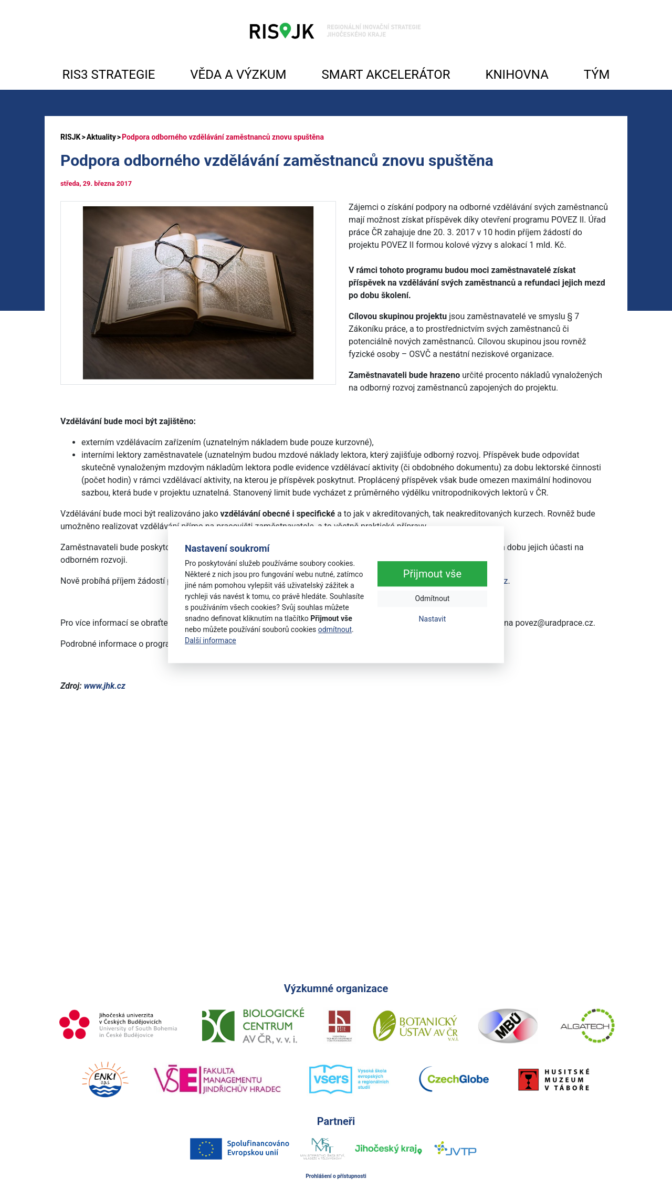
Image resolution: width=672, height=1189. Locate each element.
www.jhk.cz (104, 686)
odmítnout (335, 629)
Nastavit (432, 619)
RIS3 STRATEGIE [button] (108, 74)
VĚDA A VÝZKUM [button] (238, 74)
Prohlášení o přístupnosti (336, 1176)
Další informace (210, 640)
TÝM (597, 74)
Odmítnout (432, 599)
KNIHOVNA (516, 74)
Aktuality (101, 137)
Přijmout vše (432, 574)
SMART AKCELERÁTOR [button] (385, 74)
